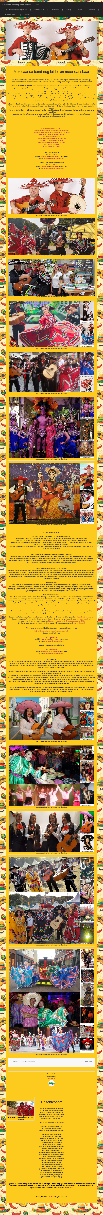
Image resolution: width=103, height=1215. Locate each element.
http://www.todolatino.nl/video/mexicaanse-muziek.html (66, 621)
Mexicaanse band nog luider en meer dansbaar (20, 5)
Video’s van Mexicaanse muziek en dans (51, 142)
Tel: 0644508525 (39, 9)
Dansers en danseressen (51, 136)
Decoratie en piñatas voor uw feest (51, 140)
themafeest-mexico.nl (83, 619)
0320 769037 (53, 154)
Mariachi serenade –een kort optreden (51, 134)
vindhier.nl (51, 1078)
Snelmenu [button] (27, 15)
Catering (68, 9)
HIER (71, 1188)
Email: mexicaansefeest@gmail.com (16, 9)
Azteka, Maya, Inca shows (51, 146)
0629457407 (45, 166)
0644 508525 (55, 156)
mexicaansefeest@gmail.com (54, 158)
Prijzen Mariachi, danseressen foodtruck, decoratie (51, 130)
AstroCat (51, 1197)
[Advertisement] (51, 1209)
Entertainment (55, 9)
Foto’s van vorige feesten (51, 144)
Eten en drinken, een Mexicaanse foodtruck (51, 138)
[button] (23, 1062)
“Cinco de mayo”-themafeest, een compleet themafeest (51, 132)
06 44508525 (55, 166)
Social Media (51, 1074)
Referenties (91, 9)
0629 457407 (45, 156)
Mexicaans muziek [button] (11, 15)
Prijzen (79, 9)
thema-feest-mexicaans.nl (85, 617)
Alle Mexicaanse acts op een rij (51, 128)
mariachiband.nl (79, 623)
